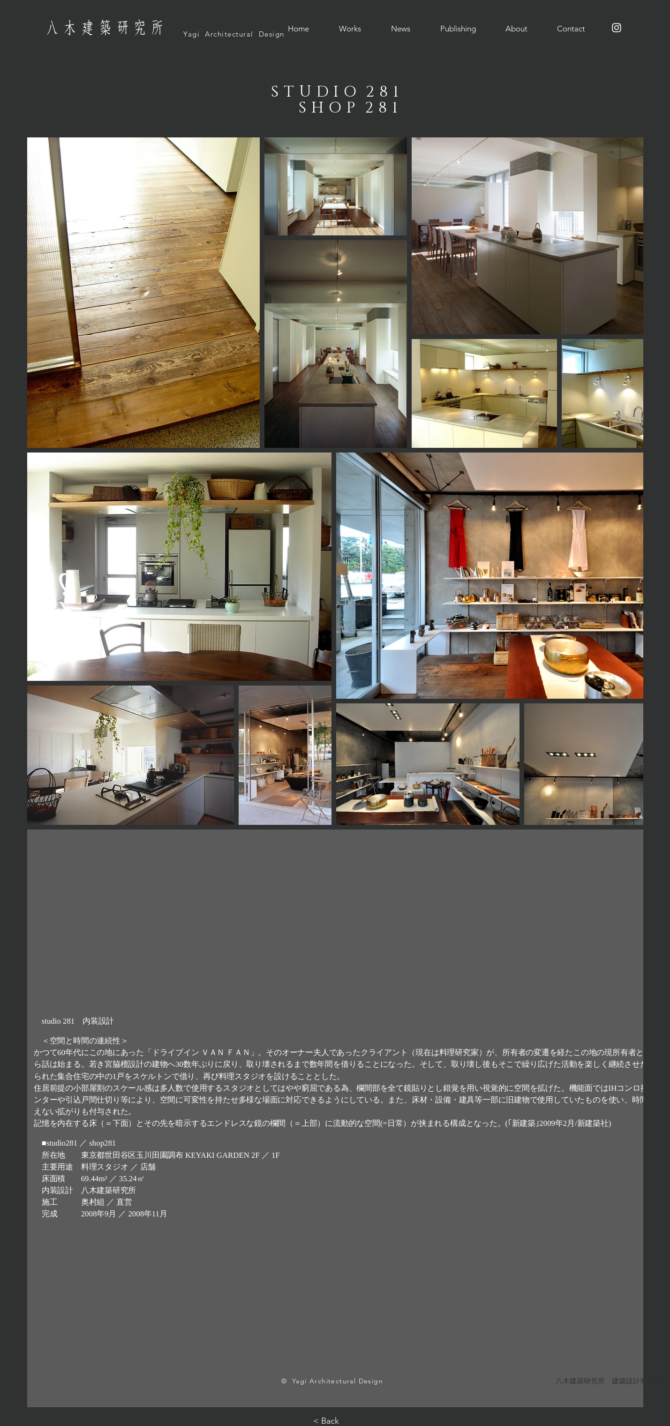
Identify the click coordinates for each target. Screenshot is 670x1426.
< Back (326, 1421)
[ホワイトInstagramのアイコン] (616, 28)
